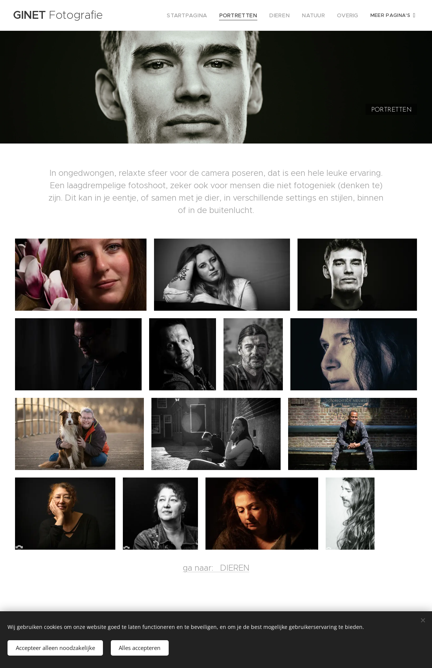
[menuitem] (199, 15)
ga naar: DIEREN (216, 580)
